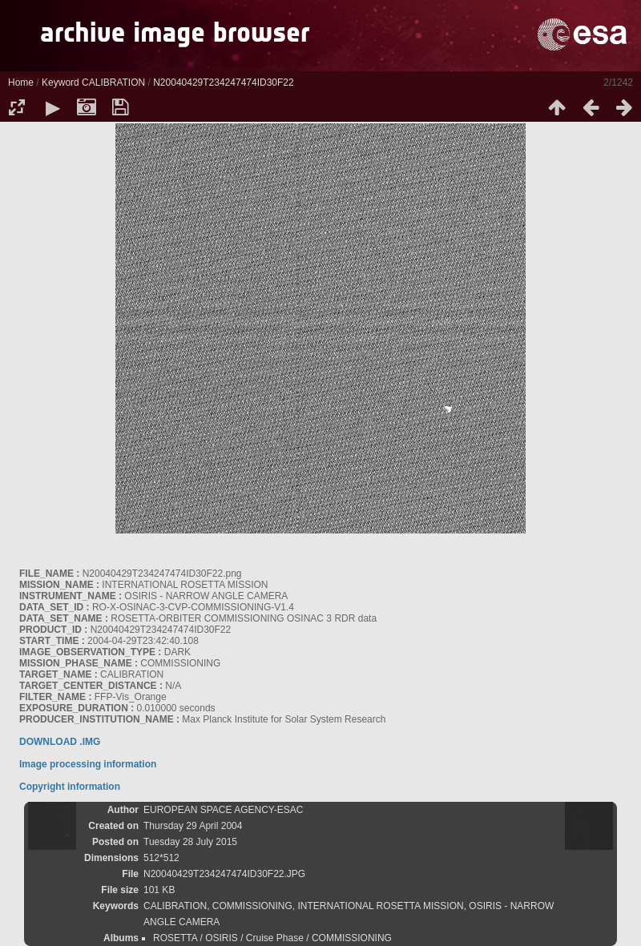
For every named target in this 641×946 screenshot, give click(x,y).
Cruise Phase (275, 938)
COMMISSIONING (252, 906)
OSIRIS (221, 938)
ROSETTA (175, 938)
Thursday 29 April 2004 (192, 825)
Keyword (60, 82)
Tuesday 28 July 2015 (190, 841)
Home (21, 82)
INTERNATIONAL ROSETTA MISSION (381, 906)
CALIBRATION (113, 82)
